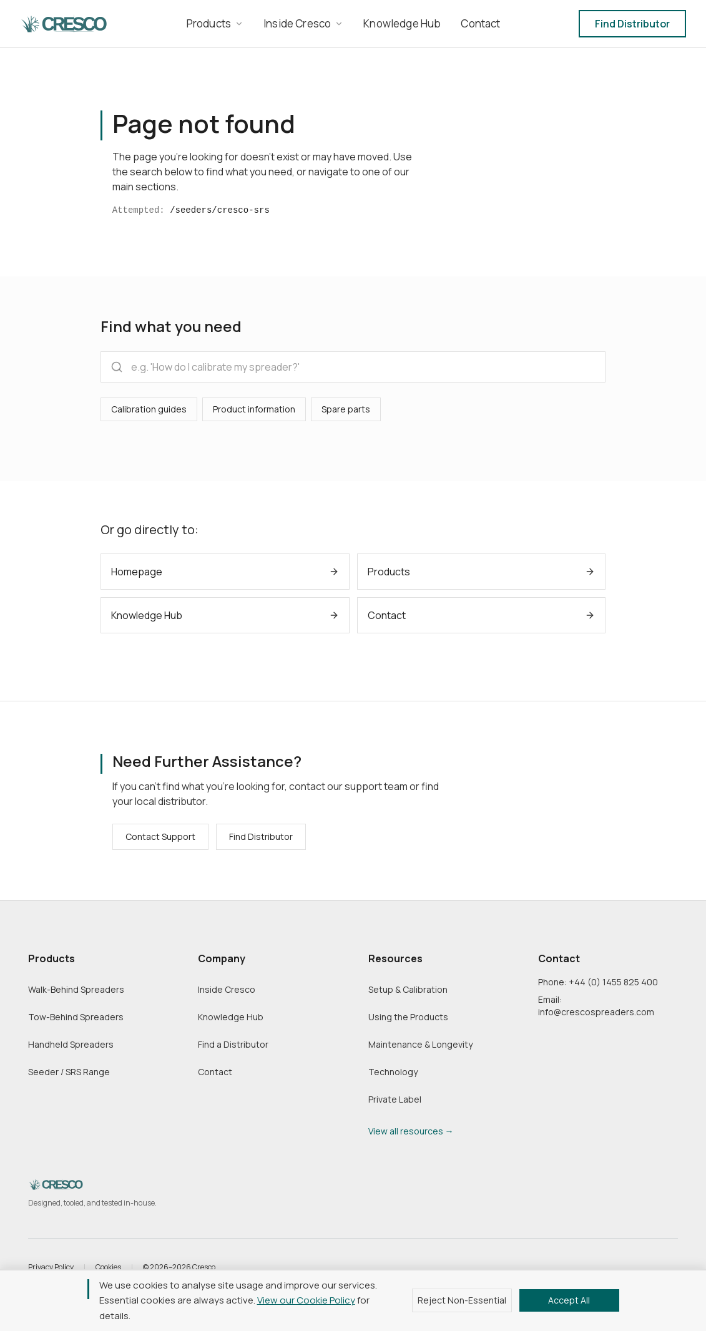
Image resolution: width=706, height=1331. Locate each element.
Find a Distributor (233, 1044)
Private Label (394, 1099)
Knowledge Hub (230, 1017)
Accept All (569, 1300)
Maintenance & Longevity (420, 1044)
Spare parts (345, 409)
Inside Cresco (226, 989)
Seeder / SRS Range (69, 1072)
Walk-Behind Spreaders (76, 989)
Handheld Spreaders (71, 1044)
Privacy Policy (51, 1267)
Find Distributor (632, 24)
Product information (254, 409)
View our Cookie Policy (306, 1300)
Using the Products (408, 1017)
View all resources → (411, 1131)
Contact (215, 1072)
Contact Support (160, 836)
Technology (393, 1072)
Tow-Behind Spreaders (76, 1017)
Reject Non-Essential (462, 1300)
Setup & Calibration (408, 989)
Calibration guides (149, 409)
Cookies (108, 1267)
